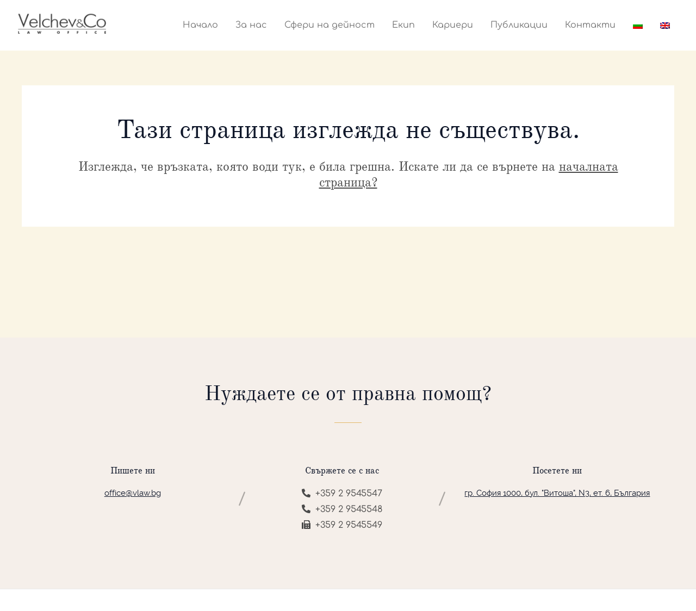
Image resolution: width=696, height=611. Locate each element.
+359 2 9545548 (342, 509)
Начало (200, 25)
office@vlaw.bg (132, 493)
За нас (251, 25)
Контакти (590, 25)
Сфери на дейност (329, 25)
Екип (403, 25)
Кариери (452, 25)
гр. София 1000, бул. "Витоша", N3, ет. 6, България (557, 493)
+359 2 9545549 (342, 525)
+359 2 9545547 (342, 493)
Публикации (519, 25)
